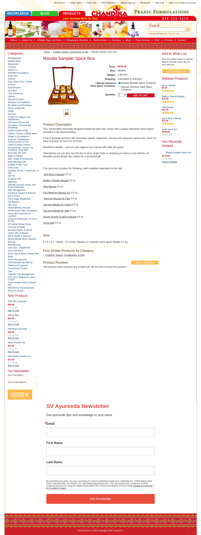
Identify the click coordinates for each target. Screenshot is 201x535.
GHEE (11, 111)
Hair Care (12, 205)
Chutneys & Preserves (18, 122)
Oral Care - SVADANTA (19, 248)
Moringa (12, 242)
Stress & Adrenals (16, 108)
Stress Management (17, 259)
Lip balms (12, 90)
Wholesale (145, 3)
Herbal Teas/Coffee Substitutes (22, 210)
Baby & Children (15, 156)
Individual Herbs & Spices (20, 230)
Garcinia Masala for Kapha (57, 204)
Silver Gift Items (15, 250)
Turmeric (12, 67)
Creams (11, 79)
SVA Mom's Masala (54, 174)
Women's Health (15, 290)
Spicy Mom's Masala (171, 118)
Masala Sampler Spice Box (179, 152)
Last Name (54, 462)
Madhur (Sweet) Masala (56, 180)
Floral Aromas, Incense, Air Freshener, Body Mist (20, 148)
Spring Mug (13, 315)
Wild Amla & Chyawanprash (21, 288)
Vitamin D (12, 70)
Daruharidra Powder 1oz (19, 356)
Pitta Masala (49, 186)
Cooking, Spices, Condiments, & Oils (70, 52)
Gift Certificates (108, 3)
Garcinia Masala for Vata (56, 210)
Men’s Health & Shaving (19, 236)
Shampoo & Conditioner (19, 102)
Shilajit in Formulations (18, 136)
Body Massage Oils (17, 162)
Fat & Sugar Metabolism (19, 199)
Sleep (10, 256)
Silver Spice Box (169, 129)
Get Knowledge (100, 498)
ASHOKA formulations (18, 73)
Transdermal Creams (18, 268)
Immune (12, 84)
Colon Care (13, 167)
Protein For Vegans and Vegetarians (19, 118)
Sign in (172, 3)
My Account (59, 3)
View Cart (159, 3)
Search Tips (174, 33)
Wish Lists (92, 3)
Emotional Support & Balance (22, 193)
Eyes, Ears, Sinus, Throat (20, 81)
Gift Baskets (13, 202)
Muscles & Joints (16, 99)
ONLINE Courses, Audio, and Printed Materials (22, 186)
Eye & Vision (14, 196)
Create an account (187, 3)
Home (47, 52)
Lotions (11, 96)
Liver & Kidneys (15, 93)
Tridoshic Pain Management (21, 274)
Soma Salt (48, 223)
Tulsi (10, 271)
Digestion (12, 182)
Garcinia (12, 114)
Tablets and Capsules (18, 265)
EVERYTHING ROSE (18, 130)
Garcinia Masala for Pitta (57, 198)
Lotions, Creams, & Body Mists (22, 133)
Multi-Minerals (14, 245)
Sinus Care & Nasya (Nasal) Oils (23, 253)
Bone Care (13, 76)
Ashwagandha (14, 58)
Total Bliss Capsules (17, 301)
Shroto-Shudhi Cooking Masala (59, 216)
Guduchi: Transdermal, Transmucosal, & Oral (18, 140)
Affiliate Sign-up (128, 3)
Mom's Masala (169, 85)
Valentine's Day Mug (17, 329)
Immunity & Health (16, 227)
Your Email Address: (17, 382)
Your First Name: (16, 375)
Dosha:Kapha (14, 87)
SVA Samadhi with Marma (20, 262)
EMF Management (16, 190)
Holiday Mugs (14, 61)
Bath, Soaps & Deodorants (20, 159)
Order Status (76, 3)
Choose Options (169, 162)
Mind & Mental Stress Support (22, 239)
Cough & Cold (14, 179)
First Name (54, 443)
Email (50, 423)
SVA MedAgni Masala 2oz (57, 192)
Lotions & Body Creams (19, 144)
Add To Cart (13, 310)
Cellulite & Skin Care (17, 164)
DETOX (11, 176)
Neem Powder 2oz (16, 342)
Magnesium (13, 64)
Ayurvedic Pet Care (17, 153)
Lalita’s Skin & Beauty (18, 233)
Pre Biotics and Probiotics (20, 105)
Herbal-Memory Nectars (19, 207)
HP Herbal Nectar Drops (19, 224)
